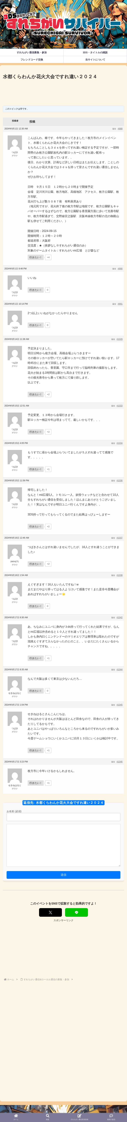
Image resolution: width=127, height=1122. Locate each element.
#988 (120, 128)
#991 (120, 304)
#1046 (120, 761)
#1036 (120, 480)
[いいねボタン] (36, 257)
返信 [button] (114, 129)
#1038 (120, 575)
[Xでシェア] (50, 912)
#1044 (120, 669)
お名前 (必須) (14, 811)
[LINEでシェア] (76, 912)
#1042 (120, 617)
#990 (120, 268)
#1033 (120, 405)
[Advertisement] (63, 91)
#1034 (120, 443)
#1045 (120, 705)
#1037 (120, 538)
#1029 (120, 339)
